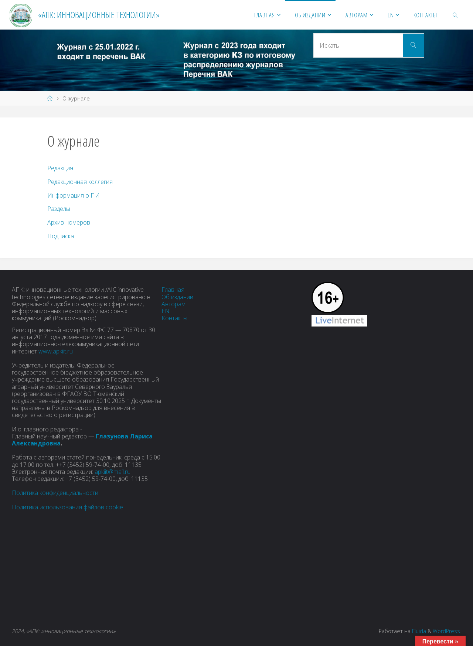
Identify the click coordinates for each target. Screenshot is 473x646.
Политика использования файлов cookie (67, 507)
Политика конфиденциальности (55, 493)
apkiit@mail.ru (112, 472)
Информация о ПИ (73, 195)
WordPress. (447, 631)
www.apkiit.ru (55, 351)
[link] (455, 15)
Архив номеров (68, 222)
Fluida (418, 631)
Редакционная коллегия (80, 182)
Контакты (174, 318)
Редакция (60, 168)
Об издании (177, 297)
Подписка (60, 236)
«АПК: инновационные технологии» (99, 14)
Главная (172, 290)
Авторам (173, 304)
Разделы (58, 209)
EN (165, 311)
